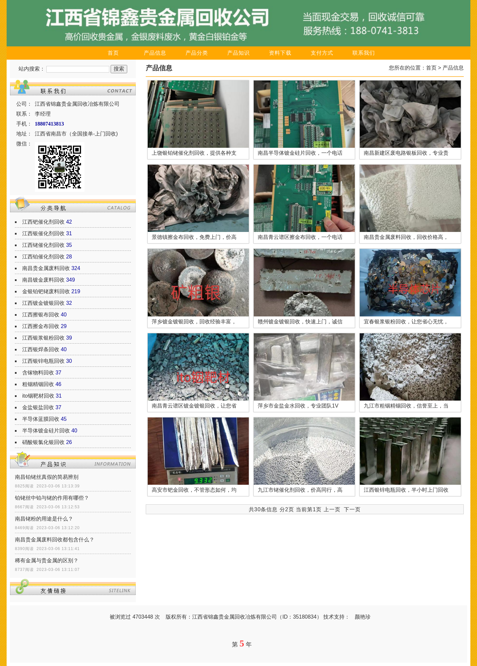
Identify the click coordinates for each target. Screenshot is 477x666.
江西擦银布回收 (40, 314)
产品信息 (155, 53)
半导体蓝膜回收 (40, 419)
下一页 (352, 509)
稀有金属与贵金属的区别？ (47, 560)
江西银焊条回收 (40, 349)
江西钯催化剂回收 (43, 222)
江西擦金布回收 (40, 326)
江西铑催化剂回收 (43, 245)
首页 (113, 53)
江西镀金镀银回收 (43, 303)
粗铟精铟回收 (38, 384)
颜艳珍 (363, 617)
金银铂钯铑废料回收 (46, 291)
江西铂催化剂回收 (43, 256)
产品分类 (197, 53)
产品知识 (238, 53)
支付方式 (322, 53)
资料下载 (280, 53)
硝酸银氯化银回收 (43, 442)
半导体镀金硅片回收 (46, 430)
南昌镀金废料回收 (43, 280)
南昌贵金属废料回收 (46, 268)
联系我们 (363, 53)
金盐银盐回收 (38, 407)
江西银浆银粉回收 (43, 338)
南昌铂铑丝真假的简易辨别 (47, 477)
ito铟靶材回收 (38, 396)
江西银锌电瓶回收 (43, 361)
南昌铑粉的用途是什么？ (44, 519)
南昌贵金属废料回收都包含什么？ (54, 539)
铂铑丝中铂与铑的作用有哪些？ (52, 498)
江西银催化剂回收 (43, 233)
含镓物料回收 (38, 372)
